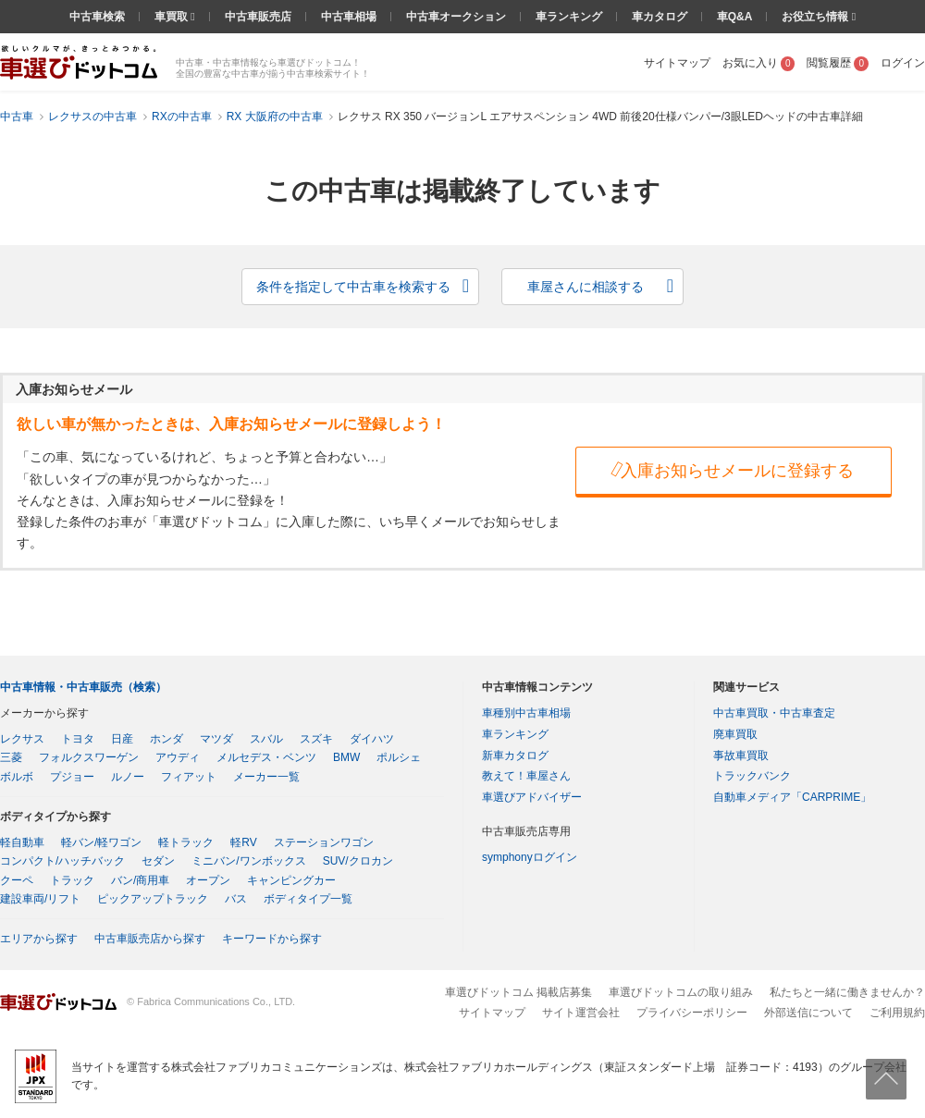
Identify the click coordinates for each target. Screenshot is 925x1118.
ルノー (127, 776)
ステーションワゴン (324, 842)
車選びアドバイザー (532, 797)
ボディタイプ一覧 (308, 898)
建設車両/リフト (40, 898)
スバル (266, 738)
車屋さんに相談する (585, 286)
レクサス (22, 738)
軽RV (243, 842)
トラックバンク (752, 775)
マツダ (216, 738)
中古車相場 (348, 16)
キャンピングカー (291, 880)
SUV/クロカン (358, 860)
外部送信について (808, 1012)
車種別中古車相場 (526, 712)
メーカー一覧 (266, 776)
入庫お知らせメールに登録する (731, 470)
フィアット (188, 776)
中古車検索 (97, 16)
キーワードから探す (272, 938)
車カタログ (659, 16)
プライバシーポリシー (691, 1012)
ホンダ (166, 738)
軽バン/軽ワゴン (101, 842)
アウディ (177, 757)
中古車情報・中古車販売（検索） (83, 687)
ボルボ (16, 776)
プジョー (72, 776)
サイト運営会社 (581, 1012)
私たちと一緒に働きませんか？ (847, 992)
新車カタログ (515, 755)
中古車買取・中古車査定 (774, 712)
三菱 (11, 757)
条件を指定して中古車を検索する (353, 286)
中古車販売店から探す (149, 938)
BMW (346, 757)
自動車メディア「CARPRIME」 (792, 797)
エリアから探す (39, 938)
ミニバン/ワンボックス (248, 860)
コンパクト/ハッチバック (62, 860)
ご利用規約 (897, 1012)
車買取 (172, 16)
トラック (72, 880)
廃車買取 (735, 734)
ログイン (903, 62)
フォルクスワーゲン (89, 757)
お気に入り (759, 62)
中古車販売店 (258, 16)
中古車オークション (456, 16)
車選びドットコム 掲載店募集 (518, 992)
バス (236, 898)
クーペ (16, 880)
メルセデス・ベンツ (266, 757)
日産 (122, 738)
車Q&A (735, 16)
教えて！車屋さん (526, 775)
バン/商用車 (140, 880)
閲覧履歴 (838, 62)
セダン (158, 860)
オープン (208, 880)
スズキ (316, 738)
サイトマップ (677, 62)
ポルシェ (398, 757)
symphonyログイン (529, 857)
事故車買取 (741, 755)
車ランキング (569, 16)
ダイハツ (372, 738)
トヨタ (77, 738)
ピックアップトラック (152, 898)
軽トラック (186, 842)
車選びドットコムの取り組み (681, 992)
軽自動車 (22, 842)
